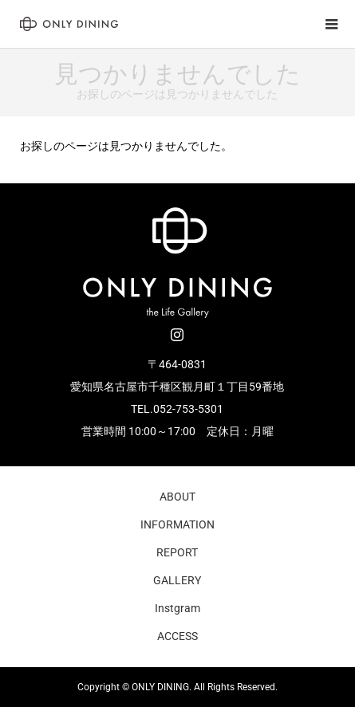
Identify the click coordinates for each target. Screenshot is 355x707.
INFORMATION (177, 524)
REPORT (177, 552)
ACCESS (177, 636)
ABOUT (177, 496)
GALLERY (177, 580)
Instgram (177, 608)
